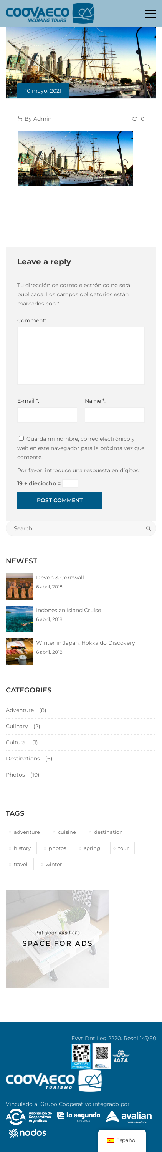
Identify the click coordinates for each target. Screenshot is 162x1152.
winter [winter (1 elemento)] (54, 864)
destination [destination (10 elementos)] (108, 832)
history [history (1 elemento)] (22, 848)
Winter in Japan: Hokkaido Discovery (85, 642)
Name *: (95, 400)
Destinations (23, 758)
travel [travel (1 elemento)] (21, 864)
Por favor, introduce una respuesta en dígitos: (78, 470)
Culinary (17, 726)
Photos (15, 774)
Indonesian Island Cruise (68, 610)
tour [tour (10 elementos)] (123, 848)
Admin (42, 118)
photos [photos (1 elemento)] (57, 848)
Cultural (16, 742)
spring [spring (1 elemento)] (92, 848)
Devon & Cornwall (60, 577)
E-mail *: (28, 400)
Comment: (31, 320)
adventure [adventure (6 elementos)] (27, 832)
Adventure (20, 710)
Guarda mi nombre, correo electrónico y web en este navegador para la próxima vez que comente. (80, 448)
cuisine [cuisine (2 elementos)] (67, 832)
